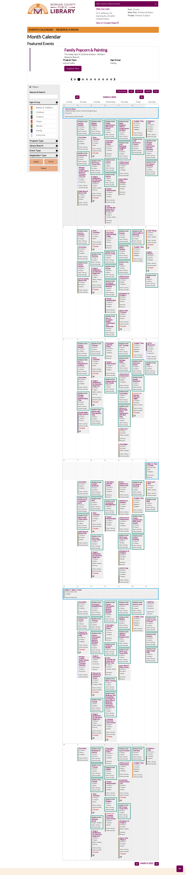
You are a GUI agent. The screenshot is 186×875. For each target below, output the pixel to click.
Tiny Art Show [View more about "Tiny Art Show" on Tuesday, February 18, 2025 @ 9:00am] (70, 109)
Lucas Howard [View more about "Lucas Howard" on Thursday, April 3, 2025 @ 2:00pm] (124, 750)
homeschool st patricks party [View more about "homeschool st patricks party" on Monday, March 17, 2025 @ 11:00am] (82, 501)
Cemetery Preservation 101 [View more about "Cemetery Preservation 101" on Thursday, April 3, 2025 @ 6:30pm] (125, 781)
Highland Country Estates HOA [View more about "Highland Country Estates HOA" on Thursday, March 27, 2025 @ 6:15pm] (124, 635)
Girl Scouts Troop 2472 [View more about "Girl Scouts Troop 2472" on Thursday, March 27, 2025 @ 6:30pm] (123, 652)
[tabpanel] (93, 62)
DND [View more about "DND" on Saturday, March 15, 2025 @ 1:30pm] (148, 365)
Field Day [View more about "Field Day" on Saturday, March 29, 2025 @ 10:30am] (150, 602)
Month (139, 91)
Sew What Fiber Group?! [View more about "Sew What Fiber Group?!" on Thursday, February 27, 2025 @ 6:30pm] (124, 180)
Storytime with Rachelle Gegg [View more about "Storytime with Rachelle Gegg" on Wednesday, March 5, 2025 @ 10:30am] (111, 234)
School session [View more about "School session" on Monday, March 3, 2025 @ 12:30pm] (81, 265)
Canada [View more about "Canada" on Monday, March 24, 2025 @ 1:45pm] (81, 620)
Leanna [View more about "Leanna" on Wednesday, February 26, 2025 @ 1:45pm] (108, 162)
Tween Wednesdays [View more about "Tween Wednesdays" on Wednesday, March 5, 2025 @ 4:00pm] (111, 299)
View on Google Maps (106, 23)
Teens (39, 121)
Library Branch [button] (36, 146)
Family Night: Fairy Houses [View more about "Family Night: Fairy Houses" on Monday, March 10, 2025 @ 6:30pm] (83, 413)
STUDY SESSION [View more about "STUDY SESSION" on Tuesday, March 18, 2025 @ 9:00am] (95, 485)
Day (156, 91)
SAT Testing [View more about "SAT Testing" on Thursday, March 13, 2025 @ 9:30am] (123, 345)
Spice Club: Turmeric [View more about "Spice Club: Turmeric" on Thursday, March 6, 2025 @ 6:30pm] (124, 311)
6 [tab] (95, 79)
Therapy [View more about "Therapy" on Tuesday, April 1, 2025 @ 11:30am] (95, 767)
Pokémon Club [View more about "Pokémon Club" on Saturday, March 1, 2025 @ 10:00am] (150, 122)
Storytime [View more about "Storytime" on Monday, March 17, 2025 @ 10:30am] (82, 482)
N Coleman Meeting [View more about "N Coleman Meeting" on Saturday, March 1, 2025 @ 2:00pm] (150, 165)
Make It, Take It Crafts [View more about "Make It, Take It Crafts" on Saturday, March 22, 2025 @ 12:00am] (152, 464)
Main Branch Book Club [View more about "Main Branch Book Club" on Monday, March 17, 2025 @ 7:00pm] (83, 532)
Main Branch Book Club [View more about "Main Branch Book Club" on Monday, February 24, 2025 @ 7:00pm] (83, 192)
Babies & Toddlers (44, 108)
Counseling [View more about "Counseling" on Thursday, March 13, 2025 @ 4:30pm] (123, 393)
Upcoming (121, 91)
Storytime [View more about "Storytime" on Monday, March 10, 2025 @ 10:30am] (82, 377)
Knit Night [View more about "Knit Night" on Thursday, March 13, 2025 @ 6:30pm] (124, 444)
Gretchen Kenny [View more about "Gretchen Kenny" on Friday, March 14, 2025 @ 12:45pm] (136, 364)
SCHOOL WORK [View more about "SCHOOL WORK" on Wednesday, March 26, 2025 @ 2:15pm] (108, 647)
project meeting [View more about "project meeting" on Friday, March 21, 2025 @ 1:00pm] (136, 538)
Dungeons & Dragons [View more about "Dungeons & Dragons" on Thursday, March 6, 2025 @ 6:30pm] (124, 294)
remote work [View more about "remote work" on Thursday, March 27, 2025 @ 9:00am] (123, 604)
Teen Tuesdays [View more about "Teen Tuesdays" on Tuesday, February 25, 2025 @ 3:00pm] (96, 138)
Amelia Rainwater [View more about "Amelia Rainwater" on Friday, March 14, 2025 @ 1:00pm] (136, 380)
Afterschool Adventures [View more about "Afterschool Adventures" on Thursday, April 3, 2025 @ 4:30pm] (124, 763)
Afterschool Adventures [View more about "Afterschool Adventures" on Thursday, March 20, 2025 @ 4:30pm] (124, 518)
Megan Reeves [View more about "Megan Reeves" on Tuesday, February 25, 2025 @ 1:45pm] (94, 124)
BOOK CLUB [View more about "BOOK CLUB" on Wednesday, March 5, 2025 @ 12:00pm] (110, 254)
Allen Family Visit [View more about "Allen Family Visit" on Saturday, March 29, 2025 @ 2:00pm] (150, 651)
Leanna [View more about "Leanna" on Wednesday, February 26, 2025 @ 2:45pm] (108, 176)
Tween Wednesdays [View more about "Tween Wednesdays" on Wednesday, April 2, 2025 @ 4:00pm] (111, 782)
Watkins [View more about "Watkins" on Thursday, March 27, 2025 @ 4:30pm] (122, 619)
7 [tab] (99, 79)
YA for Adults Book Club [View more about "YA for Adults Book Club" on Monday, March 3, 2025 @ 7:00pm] (84, 279)
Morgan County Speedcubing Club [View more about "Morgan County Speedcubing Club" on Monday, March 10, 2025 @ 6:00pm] (83, 397)
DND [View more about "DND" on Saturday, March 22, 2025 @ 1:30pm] (148, 501)
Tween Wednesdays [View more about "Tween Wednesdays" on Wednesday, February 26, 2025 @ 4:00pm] (111, 189)
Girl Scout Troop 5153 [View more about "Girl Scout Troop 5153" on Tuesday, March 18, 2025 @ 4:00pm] (96, 539)
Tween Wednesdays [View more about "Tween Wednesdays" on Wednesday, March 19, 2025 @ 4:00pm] (111, 517)
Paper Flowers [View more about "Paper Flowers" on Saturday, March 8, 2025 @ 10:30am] (150, 253)
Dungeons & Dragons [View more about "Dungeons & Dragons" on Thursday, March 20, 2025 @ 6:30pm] (124, 552)
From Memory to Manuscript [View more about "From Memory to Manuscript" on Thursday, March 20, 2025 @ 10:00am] (124, 483)
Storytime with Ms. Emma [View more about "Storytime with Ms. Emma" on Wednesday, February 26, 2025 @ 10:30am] (110, 142)
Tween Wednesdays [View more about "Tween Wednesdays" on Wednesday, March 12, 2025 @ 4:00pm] (111, 362)
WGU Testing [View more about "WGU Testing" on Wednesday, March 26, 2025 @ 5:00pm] (110, 681)
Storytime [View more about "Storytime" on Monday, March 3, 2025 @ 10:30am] (82, 247)
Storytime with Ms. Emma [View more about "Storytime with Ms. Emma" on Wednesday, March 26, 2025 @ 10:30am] (110, 626)
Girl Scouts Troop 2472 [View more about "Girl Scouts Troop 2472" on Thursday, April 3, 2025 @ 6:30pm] (123, 807)
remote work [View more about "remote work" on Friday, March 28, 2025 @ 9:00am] (137, 604)
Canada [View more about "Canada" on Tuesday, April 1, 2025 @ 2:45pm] (94, 781)
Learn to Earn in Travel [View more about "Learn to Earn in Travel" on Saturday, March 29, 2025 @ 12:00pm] (151, 620)
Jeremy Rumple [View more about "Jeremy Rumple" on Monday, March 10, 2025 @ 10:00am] (81, 346)
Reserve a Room (67, 29)
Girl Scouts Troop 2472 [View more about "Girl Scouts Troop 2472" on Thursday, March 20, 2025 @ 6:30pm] (123, 538)
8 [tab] (103, 79)
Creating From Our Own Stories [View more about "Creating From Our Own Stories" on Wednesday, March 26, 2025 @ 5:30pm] (111, 720)
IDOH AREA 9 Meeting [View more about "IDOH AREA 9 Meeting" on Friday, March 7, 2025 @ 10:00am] (138, 234)
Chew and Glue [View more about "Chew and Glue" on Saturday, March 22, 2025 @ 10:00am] (151, 482)
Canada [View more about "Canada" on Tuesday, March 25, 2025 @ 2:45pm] (94, 702)
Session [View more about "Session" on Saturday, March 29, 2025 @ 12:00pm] (149, 636)
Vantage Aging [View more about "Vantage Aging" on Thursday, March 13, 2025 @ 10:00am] (122, 361)
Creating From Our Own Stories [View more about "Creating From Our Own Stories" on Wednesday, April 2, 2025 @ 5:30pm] (111, 817)
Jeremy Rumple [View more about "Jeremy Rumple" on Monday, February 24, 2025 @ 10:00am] (81, 124)
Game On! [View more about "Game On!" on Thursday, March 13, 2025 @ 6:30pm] (124, 429)
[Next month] (142, 97)
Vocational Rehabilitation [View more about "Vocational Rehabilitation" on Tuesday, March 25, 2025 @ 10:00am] (97, 605)
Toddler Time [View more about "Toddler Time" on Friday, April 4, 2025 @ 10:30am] (139, 763)
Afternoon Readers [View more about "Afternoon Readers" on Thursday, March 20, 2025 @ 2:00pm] (124, 501)
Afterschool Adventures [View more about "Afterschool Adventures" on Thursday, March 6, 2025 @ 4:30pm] (124, 277)
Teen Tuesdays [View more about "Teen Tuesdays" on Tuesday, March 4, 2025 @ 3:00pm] (96, 231)
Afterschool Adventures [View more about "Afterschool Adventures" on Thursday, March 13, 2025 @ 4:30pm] (124, 375)
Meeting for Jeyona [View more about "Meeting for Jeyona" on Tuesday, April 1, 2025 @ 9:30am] (96, 751)
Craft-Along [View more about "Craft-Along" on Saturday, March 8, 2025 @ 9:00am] (151, 231)
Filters (35, 87)
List (131, 91)
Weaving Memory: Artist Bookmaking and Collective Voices (106, 52)
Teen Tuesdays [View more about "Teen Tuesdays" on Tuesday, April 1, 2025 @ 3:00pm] (96, 794)
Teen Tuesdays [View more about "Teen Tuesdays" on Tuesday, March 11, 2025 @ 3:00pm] (96, 358)
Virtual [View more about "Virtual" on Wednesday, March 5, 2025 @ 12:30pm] (107, 268)
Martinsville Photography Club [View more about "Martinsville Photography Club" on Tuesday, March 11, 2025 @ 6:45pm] (96, 413)
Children (40, 112)
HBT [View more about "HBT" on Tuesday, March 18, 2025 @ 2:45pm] (93, 500)
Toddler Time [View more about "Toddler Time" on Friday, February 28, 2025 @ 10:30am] (139, 121)
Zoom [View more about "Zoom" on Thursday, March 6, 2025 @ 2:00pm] (121, 264)
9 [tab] (107, 79)
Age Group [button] (35, 102)
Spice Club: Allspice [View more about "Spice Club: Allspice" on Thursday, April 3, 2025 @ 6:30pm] (124, 839)
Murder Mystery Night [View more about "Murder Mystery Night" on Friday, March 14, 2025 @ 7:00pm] (137, 396)
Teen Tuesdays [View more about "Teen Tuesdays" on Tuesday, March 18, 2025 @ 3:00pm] (96, 513)
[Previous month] (77, 97)
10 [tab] (111, 79)
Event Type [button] (35, 151)
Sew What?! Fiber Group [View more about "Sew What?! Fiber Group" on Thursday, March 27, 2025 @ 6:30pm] (124, 666)
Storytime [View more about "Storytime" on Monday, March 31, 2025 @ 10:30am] (82, 748)
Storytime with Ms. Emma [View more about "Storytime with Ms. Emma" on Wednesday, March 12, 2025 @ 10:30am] (110, 344)
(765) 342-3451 (102, 9)
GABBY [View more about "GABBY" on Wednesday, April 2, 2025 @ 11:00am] (108, 769)
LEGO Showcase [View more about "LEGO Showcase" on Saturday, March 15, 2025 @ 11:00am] (151, 344)
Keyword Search (37, 92)
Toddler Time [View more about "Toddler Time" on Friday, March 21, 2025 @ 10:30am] (139, 498)
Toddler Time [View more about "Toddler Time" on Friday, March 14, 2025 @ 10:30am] (139, 343)
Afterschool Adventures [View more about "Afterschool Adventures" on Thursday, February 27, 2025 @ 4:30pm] (124, 163)
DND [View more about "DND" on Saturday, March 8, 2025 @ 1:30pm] (148, 277)
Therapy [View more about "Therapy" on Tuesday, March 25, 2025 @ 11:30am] (95, 621)
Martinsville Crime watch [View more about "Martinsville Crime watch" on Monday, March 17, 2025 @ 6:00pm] (82, 518)
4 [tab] (87, 79)
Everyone (40, 135)
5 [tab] (91, 79)
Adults (39, 126)
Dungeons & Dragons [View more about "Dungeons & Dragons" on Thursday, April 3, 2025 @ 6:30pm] (124, 821)
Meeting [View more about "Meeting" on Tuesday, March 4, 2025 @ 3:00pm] (95, 256)
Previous (71, 79)
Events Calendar (41, 29)
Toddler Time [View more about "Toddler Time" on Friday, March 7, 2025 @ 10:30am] (139, 247)
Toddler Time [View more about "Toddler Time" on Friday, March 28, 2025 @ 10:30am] (139, 617)
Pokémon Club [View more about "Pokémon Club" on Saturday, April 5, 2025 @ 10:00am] (150, 749)
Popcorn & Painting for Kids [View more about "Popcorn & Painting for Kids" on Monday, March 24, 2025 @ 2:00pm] (83, 633)
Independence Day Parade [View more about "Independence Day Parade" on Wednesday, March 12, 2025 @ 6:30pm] (110, 382)
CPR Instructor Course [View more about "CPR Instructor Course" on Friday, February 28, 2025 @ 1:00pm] (136, 142)
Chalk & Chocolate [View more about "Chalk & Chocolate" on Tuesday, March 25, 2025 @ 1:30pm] (96, 657)
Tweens (39, 117)
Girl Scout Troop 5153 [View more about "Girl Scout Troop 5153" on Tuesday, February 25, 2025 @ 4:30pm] (96, 163)
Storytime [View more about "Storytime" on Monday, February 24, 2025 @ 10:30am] (82, 137)
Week (148, 91)
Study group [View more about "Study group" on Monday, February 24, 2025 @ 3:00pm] (82, 155)
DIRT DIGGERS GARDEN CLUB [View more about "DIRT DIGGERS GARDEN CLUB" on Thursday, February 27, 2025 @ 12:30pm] (122, 147)
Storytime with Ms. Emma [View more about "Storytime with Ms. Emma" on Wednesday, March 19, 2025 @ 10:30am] (110, 483)
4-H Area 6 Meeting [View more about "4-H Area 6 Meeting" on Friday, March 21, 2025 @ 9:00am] (137, 485)
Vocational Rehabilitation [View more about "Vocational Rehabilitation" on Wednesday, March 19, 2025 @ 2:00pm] (110, 503)
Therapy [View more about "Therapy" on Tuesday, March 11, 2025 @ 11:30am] (95, 345)
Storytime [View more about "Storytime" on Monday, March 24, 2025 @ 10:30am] (82, 602)
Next (114, 79)
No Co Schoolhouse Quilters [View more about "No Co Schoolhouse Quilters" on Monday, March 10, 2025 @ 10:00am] (83, 363)
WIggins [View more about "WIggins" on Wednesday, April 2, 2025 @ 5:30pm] (108, 801)
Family (39, 130)
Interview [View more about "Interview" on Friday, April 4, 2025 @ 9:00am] (136, 750)
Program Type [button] (36, 141)
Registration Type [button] (38, 155)
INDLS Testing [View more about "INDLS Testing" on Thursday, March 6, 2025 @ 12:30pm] (122, 248)
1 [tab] (74, 79)
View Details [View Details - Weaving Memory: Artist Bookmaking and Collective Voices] (72, 73)
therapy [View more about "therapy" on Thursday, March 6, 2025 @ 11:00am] (122, 233)
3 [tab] (82, 79)
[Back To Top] (180, 869)
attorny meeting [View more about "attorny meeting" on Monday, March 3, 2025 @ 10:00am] (81, 234)
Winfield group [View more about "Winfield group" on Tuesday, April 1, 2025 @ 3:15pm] (95, 820)
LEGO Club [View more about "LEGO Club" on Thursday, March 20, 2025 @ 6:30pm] (124, 568)
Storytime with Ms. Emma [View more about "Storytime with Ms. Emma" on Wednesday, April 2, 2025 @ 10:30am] (110, 750)
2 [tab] (78, 79)
